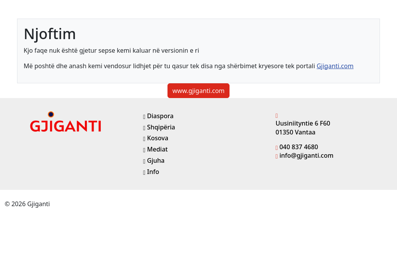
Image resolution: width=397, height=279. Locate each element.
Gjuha (153, 160)
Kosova (155, 138)
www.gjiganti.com (199, 90)
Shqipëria (159, 127)
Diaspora (158, 116)
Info (151, 171)
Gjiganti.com (335, 66)
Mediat (155, 149)
